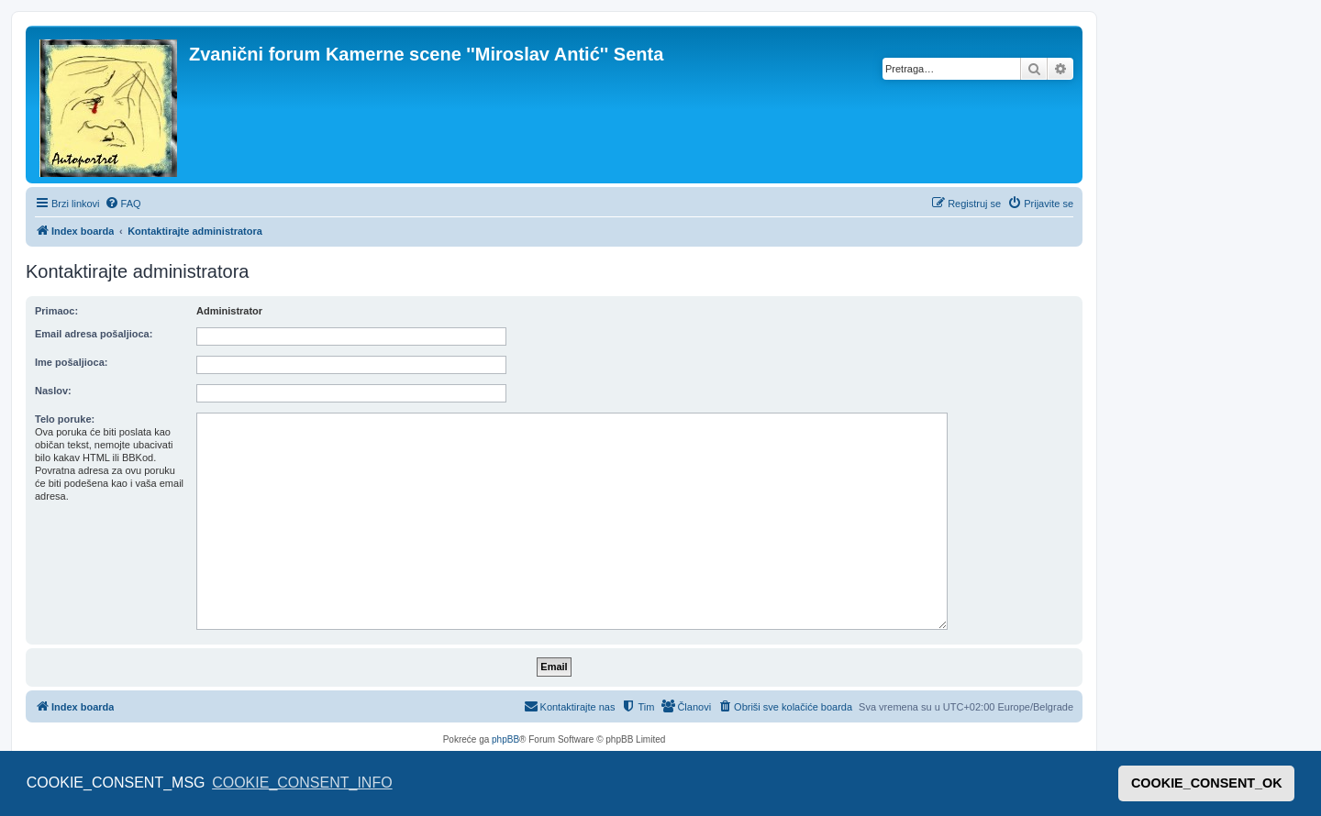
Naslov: (53, 390)
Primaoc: (56, 310)
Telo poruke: (64, 419)
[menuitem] (123, 204)
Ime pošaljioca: (71, 362)
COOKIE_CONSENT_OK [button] (1206, 783)
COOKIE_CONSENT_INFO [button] (302, 782)
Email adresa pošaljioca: (93, 333)
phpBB (505, 739)
